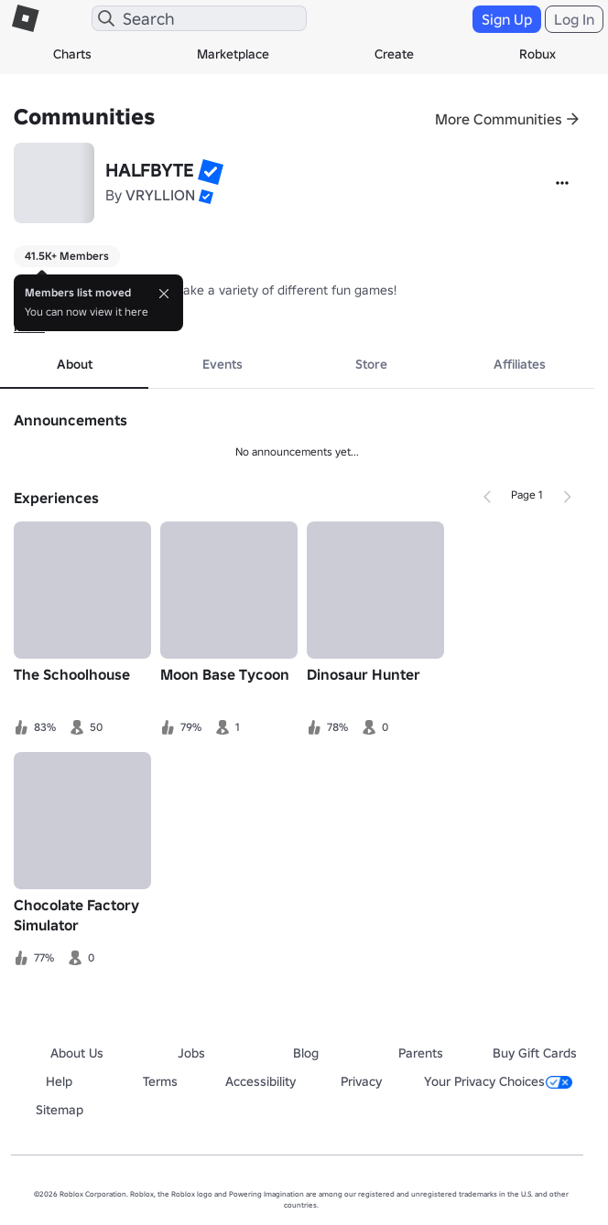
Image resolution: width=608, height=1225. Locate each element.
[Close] (164, 293)
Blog (306, 1053)
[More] (562, 183)
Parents (420, 1053)
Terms (160, 1081)
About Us (76, 1053)
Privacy (361, 1081)
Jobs (191, 1053)
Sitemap (59, 1109)
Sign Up (507, 19)
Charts (72, 54)
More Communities (498, 119)
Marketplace (233, 54)
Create (394, 54)
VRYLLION (160, 195)
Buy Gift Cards (535, 1053)
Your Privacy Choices (498, 1081)
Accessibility (260, 1081)
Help (59, 1081)
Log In (574, 19)
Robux (537, 54)
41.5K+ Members (67, 256)
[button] (210, 172)
